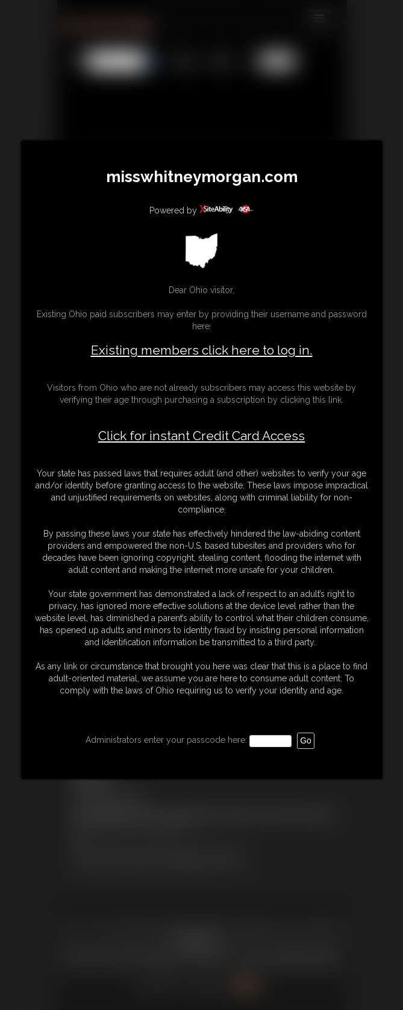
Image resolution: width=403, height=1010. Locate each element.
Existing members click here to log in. (202, 350)
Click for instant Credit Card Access (201, 436)
